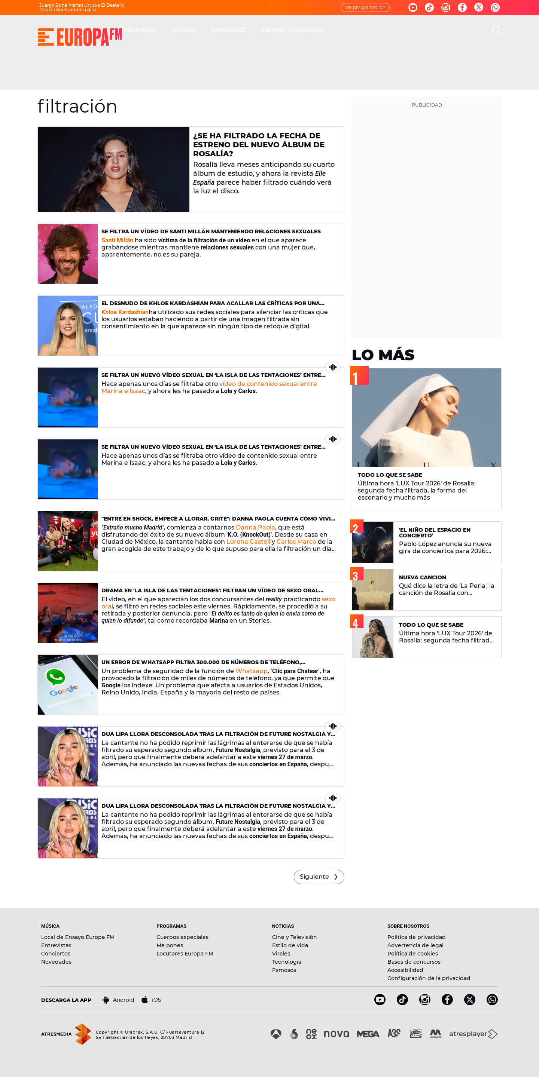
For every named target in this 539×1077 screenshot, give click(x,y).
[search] (496, 29)
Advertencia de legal (415, 945)
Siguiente (314, 876)
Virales (281, 953)
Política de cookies (412, 953)
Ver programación (365, 7)
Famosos (284, 970)
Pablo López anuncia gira (67, 9)
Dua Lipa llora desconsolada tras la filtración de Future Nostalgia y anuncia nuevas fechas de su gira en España (216, 737)
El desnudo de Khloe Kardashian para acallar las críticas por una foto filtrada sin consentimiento (210, 306)
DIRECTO (162, 30)
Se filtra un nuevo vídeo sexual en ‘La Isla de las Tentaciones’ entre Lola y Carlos (211, 378)
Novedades (56, 961)
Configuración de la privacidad (429, 978)
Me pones (169, 945)
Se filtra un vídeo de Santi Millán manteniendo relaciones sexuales (211, 231)
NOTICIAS (289, 30)
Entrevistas (56, 945)
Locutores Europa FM (184, 953)
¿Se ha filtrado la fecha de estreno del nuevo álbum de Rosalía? (259, 144)
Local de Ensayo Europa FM (78, 937)
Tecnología (286, 961)
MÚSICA (201, 30)
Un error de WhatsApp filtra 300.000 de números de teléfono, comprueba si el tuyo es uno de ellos (201, 665)
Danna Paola (255, 527)
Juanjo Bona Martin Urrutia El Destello (82, 5)
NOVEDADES (334, 30)
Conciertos (55, 953)
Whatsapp (251, 671)
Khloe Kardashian (125, 312)
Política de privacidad (416, 937)
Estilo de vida (290, 945)
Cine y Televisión (294, 937)
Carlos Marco (296, 541)
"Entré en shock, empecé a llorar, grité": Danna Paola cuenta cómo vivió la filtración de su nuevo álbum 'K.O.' (218, 521)
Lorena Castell (248, 541)
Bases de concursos (414, 961)
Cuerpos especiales (182, 937)
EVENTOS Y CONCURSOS (399, 30)
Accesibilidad (405, 970)
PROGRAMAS (244, 30)
